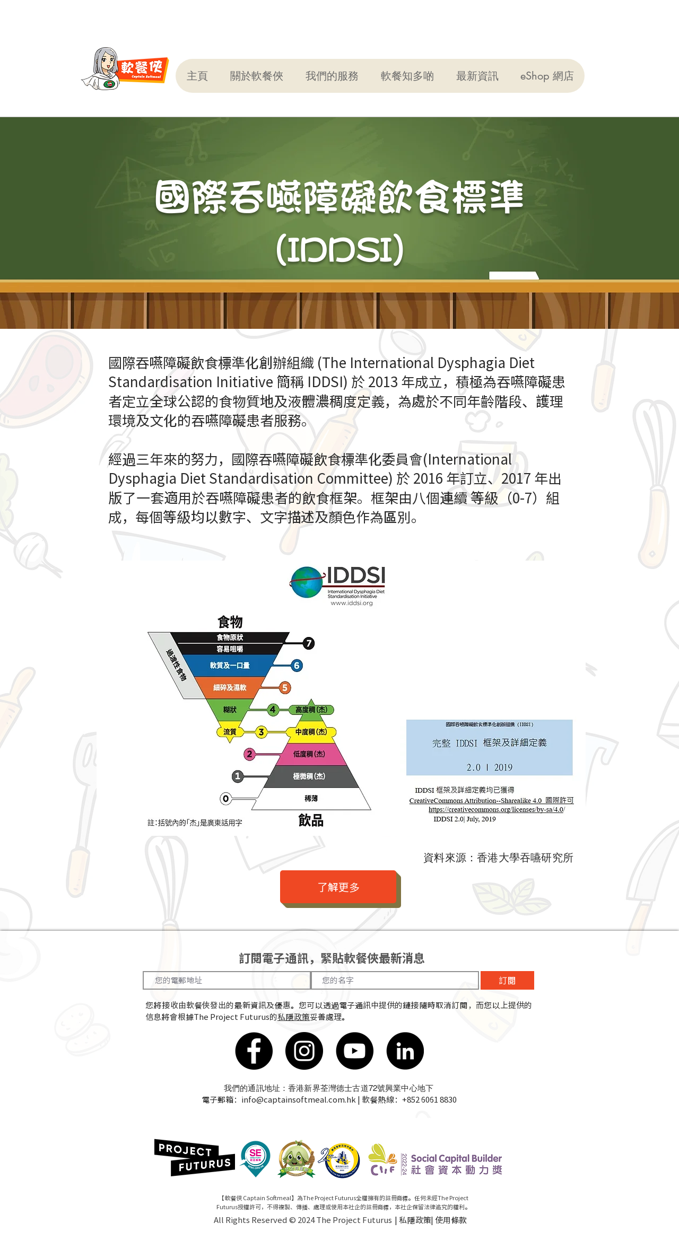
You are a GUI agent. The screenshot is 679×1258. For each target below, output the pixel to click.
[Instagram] (304, 1051)
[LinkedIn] (405, 1051)
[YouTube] (354, 1051)
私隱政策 (293, 1017)
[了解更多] (338, 886)
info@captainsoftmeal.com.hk (298, 1099)
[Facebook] (254, 1051)
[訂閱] (507, 980)
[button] (256, 76)
